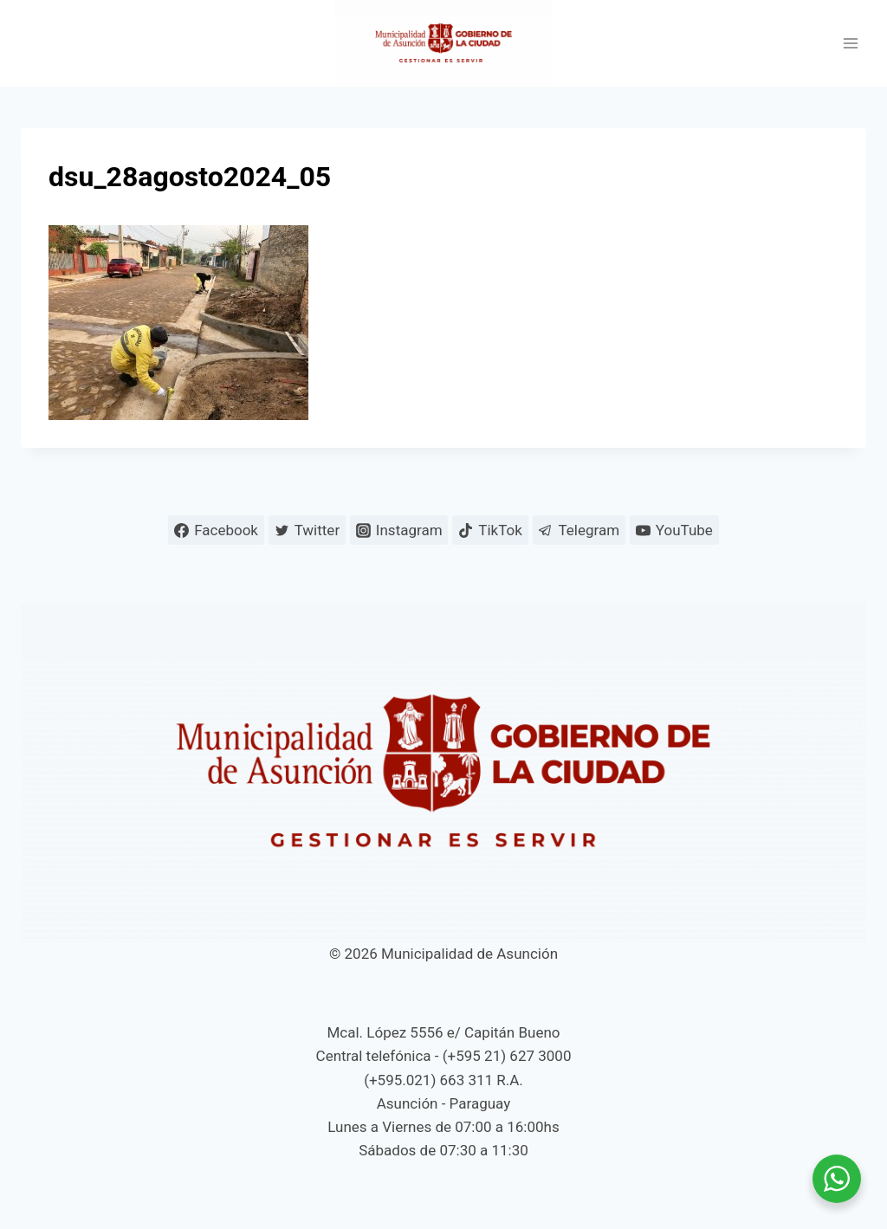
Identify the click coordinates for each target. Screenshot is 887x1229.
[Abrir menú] (850, 43)
